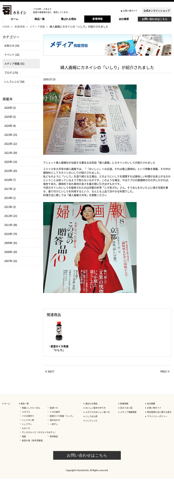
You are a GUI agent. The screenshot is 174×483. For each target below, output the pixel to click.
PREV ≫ (165, 376)
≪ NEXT (49, 376)
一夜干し (54, 428)
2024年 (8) (10, 130)
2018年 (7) (10, 184)
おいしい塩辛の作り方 (95, 412)
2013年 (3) (10, 211)
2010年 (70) (10, 238)
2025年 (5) (10, 121)
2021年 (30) (10, 157)
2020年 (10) (10, 166)
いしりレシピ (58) (14, 86)
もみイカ (26, 432)
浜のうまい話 (126, 412)
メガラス (26, 416)
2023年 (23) (10, 139)
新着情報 (97, 19)
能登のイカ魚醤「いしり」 (62, 420)
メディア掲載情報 (128, 416)
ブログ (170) (11, 77)
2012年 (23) (10, 220)
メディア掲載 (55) (14, 68)
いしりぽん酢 (91, 420)
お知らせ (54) (11, 50)
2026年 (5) (10, 112)
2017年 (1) (10, 193)
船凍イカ (54, 412)
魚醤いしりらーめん (31, 412)
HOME (6, 31)
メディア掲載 (37, 31)
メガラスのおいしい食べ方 (97, 416)
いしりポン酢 (28, 424)
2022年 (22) (10, 148)
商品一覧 (39, 19)
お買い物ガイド (130, 10)
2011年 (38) (10, 229)
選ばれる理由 (68, 19)
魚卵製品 (54, 440)
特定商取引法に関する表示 (159, 416)
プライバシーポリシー (157, 420)
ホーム (14, 19)
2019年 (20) (10, 175)
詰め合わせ (55, 424)
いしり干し (27, 428)
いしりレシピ (91, 424)
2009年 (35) (10, 247)
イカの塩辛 (55, 416)
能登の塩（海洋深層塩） (33, 444)
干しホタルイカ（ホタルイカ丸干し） (39, 436)
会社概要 (124, 19)
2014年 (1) (10, 202)
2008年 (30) (10, 256)
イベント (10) (11, 59)
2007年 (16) (10, 265)
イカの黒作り (28, 420)
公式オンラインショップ (157, 10)
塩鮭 (24, 440)
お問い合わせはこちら (154, 19)
